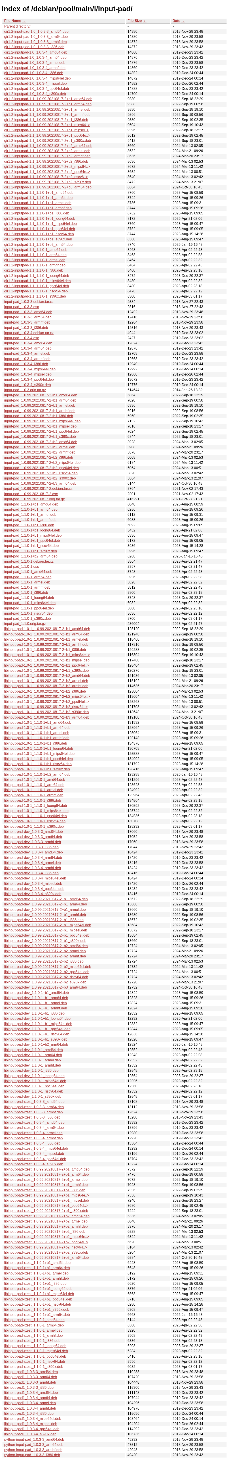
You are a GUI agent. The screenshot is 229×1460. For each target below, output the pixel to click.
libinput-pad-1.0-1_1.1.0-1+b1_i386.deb (35, 743)
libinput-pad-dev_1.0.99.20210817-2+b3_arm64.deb (45, 987)
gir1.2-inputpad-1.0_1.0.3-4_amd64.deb (35, 52)
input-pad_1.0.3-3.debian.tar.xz (29, 302)
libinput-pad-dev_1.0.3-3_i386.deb (31, 847)
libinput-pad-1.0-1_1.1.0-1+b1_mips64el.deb (39, 754)
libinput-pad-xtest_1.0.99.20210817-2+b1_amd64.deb (46, 1169)
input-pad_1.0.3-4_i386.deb (26, 364)
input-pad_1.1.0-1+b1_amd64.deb (31, 504)
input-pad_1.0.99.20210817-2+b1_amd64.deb (40, 395)
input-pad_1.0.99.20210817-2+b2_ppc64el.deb (41, 468)
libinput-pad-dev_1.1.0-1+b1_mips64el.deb (38, 1024)
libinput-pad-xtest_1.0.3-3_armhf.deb (33, 1112)
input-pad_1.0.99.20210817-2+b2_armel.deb (39, 447)
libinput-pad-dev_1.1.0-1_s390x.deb (32, 1096)
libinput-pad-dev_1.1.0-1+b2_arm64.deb (36, 1044)
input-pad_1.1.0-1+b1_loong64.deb (32, 530)
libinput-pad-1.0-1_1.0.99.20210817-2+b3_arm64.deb (46, 717)
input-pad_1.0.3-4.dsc (21, 338)
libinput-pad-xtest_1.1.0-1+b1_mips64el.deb (39, 1294)
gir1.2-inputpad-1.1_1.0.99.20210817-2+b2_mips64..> (47, 166)
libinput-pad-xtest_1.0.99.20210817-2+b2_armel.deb (45, 1221)
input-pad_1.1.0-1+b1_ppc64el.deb (32, 540)
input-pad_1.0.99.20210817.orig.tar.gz (34, 499)
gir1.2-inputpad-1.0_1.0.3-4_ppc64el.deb (36, 89)
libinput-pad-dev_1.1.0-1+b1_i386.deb (34, 1013)
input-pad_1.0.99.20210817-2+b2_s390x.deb (40, 478)
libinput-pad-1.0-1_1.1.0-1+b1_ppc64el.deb (38, 759)
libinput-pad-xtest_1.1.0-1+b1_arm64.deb (37, 1268)
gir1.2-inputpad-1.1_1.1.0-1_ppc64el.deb (36, 286)
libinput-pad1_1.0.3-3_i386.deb (29, 1387)
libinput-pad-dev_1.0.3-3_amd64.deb (33, 832)
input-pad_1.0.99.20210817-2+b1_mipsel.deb (40, 426)
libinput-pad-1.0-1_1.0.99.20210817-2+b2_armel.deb (46, 681)
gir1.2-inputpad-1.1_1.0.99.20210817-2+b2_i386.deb (46, 161)
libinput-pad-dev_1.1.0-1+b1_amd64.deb (36, 993)
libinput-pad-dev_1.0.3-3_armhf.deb (32, 842)
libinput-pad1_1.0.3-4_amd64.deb (31, 1393)
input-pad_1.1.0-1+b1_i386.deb (29, 525)
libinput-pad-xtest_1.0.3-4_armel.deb (33, 1133)
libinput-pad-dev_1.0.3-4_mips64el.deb (35, 878)
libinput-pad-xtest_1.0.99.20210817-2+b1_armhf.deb (46, 1185)
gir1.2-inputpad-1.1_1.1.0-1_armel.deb (34, 260)
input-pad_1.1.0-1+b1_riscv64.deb (31, 546)
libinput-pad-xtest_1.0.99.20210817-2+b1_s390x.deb (46, 1211)
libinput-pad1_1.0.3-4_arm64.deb (30, 1398)
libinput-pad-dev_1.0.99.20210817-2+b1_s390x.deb (45, 941)
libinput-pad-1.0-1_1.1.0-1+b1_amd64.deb (37, 722)
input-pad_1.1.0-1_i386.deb (26, 592)
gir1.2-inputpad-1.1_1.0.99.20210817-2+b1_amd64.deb (48, 99)
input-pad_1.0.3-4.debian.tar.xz (29, 333)
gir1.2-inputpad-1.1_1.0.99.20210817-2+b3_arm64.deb (47, 187)
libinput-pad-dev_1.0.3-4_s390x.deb (32, 894)
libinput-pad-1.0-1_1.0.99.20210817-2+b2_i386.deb (45, 691)
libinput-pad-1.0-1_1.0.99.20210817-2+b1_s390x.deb (46, 670)
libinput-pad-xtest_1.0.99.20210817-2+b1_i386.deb (44, 1190)
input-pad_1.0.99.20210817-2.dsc (31, 494)
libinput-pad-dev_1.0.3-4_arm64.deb (33, 858)
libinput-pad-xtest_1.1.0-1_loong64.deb (35, 1346)
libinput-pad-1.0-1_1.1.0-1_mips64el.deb (36, 811)
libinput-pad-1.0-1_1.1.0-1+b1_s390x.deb (37, 769)
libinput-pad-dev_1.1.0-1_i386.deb (31, 1070)
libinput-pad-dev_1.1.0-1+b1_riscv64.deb (36, 1034)
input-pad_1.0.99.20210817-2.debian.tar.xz (38, 488)
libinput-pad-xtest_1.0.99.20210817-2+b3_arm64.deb (46, 1257)
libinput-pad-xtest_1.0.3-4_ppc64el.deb (35, 1159)
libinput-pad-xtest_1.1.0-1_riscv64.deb (34, 1361)
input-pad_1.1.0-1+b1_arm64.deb (30, 509)
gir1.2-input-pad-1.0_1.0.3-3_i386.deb (34, 47)
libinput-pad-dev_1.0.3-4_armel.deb (32, 863)
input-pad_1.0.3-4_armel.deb (27, 353)
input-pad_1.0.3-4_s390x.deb (27, 385)
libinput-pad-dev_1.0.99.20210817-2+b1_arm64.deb (45, 904)
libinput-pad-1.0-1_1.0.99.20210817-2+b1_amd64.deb (47, 629)
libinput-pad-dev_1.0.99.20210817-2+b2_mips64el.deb (47, 967)
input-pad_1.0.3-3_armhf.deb (27, 322)
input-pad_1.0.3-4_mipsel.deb (28, 374)
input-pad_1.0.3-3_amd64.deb (28, 312)
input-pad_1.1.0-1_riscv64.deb (28, 613)
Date (176, 21)
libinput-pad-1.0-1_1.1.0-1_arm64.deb (34, 785)
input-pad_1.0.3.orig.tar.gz (25, 390)
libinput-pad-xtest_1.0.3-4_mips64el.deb (36, 1148)
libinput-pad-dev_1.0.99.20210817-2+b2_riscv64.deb (46, 977)
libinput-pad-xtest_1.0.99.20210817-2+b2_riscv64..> (45, 1247)
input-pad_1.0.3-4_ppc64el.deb (29, 379)
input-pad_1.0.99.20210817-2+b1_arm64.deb (40, 400)
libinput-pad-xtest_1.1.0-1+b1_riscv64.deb (37, 1304)
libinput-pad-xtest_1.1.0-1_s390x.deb (33, 1367)
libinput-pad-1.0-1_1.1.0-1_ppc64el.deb (35, 816)
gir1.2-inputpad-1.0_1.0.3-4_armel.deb (34, 63)
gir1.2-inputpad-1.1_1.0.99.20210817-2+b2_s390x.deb (47, 182)
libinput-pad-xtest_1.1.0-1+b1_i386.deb (35, 1283)
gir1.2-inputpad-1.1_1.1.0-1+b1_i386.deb (36, 213)
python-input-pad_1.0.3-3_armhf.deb (33, 1450)
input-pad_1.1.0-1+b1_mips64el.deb (33, 535)
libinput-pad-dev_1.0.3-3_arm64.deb (33, 837)
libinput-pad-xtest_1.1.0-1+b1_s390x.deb (36, 1309)
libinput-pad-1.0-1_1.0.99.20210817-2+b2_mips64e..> (47, 696)
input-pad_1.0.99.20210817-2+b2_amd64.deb (40, 442)
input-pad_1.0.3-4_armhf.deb (27, 359)
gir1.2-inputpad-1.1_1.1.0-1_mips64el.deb (37, 281)
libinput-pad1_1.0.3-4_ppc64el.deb (31, 1429)
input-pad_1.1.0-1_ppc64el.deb (29, 608)
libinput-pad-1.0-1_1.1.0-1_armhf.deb (33, 795)
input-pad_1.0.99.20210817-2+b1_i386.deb (38, 416)
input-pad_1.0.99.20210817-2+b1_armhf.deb (39, 411)
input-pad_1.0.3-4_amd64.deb (28, 343)
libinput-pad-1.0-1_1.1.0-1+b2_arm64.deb (37, 774)
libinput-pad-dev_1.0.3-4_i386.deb (31, 873)
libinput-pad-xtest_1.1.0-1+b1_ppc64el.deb (38, 1299)
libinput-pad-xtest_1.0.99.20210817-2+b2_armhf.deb (46, 1226)
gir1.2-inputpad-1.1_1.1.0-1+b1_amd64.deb (38, 192)
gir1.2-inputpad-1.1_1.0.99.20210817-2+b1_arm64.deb (47, 104)
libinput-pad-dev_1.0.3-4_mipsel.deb (33, 884)
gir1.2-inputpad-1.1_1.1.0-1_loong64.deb (36, 276)
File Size (134, 21)
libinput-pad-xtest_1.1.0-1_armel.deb (33, 1330)
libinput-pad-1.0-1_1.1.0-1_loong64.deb (35, 806)
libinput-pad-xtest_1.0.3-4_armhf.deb (33, 1138)
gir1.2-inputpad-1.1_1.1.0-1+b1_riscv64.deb (39, 234)
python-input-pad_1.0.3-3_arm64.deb (33, 1445)
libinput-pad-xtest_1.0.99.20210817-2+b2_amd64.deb (46, 1216)
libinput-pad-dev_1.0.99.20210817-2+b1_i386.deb (44, 920)
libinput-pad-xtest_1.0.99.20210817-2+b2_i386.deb (44, 1231)
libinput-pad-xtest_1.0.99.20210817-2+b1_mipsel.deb (46, 1200)
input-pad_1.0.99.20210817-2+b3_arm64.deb (40, 483)
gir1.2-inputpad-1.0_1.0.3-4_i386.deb (33, 73)
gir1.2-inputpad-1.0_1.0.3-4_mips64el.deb (37, 78)
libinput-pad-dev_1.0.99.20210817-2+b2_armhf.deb (45, 956)
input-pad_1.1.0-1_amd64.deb (28, 572)
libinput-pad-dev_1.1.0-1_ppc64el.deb (34, 1086)
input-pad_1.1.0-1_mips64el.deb (30, 603)
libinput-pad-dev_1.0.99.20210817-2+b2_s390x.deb (45, 982)
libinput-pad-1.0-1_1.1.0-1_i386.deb (32, 800)
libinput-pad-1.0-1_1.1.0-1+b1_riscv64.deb (38, 764)
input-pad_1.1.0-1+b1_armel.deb (30, 514)
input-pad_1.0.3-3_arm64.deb (27, 317)
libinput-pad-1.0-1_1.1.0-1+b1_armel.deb (36, 733)
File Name (12, 21)
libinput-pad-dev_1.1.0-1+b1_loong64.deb (37, 1018)
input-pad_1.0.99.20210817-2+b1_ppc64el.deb (41, 431)
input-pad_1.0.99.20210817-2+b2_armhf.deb (39, 452)
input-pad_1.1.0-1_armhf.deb (27, 587)
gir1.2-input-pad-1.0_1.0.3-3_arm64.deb (36, 37)
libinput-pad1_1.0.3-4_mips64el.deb (32, 1419)
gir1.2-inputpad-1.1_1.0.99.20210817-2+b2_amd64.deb (48, 146)
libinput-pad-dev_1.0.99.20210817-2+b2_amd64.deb (46, 946)
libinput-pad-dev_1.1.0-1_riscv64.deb (33, 1091)
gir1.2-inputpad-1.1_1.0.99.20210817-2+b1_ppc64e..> (47, 135)
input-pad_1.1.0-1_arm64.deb (27, 577)
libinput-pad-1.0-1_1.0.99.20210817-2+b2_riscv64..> (46, 707)
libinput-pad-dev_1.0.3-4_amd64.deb (33, 852)
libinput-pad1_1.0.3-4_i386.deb (29, 1413)
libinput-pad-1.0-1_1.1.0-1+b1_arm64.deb (37, 728)
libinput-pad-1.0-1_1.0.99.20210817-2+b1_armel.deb (46, 639)
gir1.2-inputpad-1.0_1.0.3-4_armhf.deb (35, 68)
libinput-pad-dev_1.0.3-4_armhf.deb (32, 868)
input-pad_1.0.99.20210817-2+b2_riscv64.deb (41, 473)
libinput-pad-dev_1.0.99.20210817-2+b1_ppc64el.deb (46, 935)
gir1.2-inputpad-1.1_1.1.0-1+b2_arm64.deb (38, 244)
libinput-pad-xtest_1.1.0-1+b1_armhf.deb (36, 1278)
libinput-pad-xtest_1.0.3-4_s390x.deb (33, 1164)
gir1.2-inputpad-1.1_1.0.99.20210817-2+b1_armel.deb (47, 109)
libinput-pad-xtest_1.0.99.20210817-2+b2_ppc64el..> (46, 1242)
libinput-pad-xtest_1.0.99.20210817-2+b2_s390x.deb (46, 1252)
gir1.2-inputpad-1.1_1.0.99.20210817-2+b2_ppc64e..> (47, 172)
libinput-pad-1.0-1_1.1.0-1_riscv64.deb (35, 821)
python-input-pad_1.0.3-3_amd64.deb (34, 1439)
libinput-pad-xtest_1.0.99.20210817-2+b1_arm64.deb (46, 1174)
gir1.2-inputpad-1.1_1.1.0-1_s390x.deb (35, 296)
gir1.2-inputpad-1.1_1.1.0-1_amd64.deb (35, 250)
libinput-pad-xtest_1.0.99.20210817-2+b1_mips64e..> (46, 1195)
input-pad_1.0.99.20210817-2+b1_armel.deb (39, 405)
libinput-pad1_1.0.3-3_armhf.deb (30, 1382)
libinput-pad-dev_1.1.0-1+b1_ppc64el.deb (37, 1029)
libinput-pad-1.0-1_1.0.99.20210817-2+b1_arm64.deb (46, 634)
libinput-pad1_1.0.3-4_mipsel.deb (30, 1424)
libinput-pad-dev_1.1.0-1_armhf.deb (32, 1065)
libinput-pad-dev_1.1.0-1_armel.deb (32, 1060)
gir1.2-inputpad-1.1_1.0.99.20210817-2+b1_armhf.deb (47, 115)
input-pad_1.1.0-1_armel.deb (27, 582)
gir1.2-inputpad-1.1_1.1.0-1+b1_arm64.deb (38, 198)
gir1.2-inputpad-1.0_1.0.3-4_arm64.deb (35, 57)
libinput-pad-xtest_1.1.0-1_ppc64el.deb (35, 1356)
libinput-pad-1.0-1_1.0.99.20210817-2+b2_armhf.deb (46, 686)
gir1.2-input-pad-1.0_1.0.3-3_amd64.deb (36, 31)
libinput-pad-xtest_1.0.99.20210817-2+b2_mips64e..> (46, 1237)
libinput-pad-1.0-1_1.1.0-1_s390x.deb (34, 826)
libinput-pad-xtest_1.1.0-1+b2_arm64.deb (37, 1315)
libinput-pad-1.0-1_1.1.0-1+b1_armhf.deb (36, 738)
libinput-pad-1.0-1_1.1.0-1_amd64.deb (34, 780)
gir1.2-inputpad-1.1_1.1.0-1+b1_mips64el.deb (40, 224)
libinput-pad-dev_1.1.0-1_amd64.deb (33, 1050)
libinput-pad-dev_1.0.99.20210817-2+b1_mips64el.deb (47, 925)
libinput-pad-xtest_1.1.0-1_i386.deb (32, 1341)
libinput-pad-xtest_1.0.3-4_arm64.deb (34, 1128)
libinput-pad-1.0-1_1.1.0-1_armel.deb (33, 790)
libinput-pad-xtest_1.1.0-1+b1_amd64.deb (37, 1263)
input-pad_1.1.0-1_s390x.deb (27, 618)
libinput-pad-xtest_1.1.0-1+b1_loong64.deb (38, 1289)
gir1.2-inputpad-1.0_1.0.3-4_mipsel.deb (35, 83)
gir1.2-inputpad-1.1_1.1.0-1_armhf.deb (35, 265)
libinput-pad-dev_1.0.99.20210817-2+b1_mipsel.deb (45, 930)
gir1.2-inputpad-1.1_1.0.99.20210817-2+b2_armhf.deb (47, 156)
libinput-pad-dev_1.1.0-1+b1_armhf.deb (35, 1008)
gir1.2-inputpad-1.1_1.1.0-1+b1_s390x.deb (38, 239)
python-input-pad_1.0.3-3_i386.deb (32, 1455)
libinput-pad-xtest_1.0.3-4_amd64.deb (34, 1122)
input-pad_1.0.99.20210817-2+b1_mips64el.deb (42, 421)
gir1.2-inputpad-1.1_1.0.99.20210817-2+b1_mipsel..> (46, 130)
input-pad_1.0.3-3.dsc (21, 307)
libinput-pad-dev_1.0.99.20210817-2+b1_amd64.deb (46, 899)
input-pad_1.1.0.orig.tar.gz (25, 624)
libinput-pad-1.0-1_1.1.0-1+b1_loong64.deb (38, 748)
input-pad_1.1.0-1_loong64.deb (29, 598)
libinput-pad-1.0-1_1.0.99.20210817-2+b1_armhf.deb (46, 644)
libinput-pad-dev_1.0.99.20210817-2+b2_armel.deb (45, 951)
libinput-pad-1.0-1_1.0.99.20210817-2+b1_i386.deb (45, 650)
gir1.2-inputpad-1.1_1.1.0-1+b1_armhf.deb (38, 208)
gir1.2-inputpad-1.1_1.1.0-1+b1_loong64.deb (39, 218)
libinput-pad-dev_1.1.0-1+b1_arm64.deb (36, 998)
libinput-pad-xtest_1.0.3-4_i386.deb (32, 1143)
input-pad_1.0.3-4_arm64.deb (27, 348)
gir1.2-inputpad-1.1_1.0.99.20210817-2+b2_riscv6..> (46, 177)
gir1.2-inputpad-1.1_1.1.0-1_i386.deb (33, 270)
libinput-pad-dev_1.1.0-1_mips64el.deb (35, 1081)
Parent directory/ (17, 26)
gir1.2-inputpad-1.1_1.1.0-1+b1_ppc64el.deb (39, 229)
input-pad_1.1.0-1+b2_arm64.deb (30, 556)
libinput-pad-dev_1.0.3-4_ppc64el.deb (34, 889)
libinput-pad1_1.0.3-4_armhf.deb (30, 1408)
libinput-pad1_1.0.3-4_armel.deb (30, 1403)
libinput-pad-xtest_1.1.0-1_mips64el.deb (36, 1351)
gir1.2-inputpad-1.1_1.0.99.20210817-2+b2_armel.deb (47, 151)
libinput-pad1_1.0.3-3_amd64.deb (31, 1372)
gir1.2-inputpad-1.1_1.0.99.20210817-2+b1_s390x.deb (47, 141)
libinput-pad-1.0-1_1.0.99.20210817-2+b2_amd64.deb (47, 676)
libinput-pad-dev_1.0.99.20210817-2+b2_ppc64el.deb (46, 972)
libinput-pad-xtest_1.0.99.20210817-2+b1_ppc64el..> (46, 1205)
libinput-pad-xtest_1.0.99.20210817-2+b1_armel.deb (45, 1179)
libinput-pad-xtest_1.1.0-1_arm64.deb (34, 1325)
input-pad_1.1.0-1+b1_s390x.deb (30, 551)
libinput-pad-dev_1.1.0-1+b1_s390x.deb (35, 1039)
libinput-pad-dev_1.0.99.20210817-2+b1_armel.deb (45, 909)
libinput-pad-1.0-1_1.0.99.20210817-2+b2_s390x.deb (46, 712)
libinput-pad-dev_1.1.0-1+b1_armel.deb (35, 1003)
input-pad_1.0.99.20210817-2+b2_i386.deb (38, 457)
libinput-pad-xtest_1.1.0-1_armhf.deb (33, 1335)
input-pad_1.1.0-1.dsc (21, 566)
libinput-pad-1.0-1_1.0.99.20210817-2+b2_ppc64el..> (46, 702)
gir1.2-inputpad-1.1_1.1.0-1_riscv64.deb (36, 291)
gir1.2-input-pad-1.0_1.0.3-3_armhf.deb (35, 42)
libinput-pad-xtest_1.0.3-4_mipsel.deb (34, 1153)
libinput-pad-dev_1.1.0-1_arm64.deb (33, 1055)
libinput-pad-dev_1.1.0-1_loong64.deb (34, 1076)
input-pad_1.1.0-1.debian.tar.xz (29, 561)
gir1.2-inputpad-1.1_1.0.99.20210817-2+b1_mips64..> (47, 125)
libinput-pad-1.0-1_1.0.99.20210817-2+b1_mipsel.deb (46, 660)
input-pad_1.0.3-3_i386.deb (26, 328)
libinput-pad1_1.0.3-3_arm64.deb (30, 1377)
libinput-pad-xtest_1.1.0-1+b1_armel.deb (36, 1273)
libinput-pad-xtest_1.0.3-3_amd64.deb (34, 1102)
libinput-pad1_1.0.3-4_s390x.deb (30, 1434)
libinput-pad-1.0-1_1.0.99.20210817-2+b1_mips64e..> (47, 655)
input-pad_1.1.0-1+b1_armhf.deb (30, 520)
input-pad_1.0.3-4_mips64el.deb (30, 369)
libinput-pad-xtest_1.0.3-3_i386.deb (32, 1117)
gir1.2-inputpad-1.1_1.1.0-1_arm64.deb (35, 255)
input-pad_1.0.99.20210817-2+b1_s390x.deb (40, 436)
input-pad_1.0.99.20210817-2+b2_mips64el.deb (42, 462)
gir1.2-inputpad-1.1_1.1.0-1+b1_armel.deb (37, 203)
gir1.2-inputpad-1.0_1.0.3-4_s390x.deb (35, 94)
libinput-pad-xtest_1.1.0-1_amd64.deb (34, 1320)
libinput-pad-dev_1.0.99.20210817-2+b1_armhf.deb (45, 915)
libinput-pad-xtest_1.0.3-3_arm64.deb (34, 1107)
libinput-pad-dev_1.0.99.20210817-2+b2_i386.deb (44, 961)
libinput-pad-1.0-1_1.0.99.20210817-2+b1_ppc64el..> (46, 665)
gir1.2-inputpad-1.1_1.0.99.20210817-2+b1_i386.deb (46, 120)
